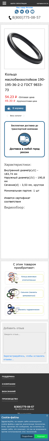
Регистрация (22, 3)
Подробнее (27, 436)
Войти (13, 3)
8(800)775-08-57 (24, 406)
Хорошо (41, 436)
